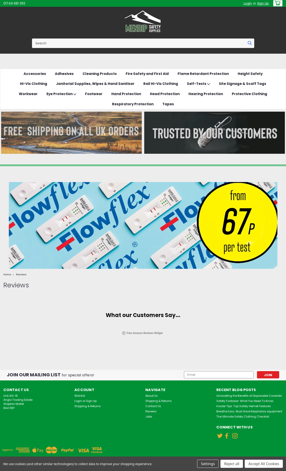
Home (7, 274)
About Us (151, 396)
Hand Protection (126, 93)
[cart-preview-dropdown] (277, 3)
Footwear (94, 93)
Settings (208, 463)
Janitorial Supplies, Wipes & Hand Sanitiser (95, 83)
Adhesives (64, 73)
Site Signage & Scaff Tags (242, 83)
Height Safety (250, 73)
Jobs (148, 416)
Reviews (21, 274)
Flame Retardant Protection (203, 73)
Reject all (231, 463)
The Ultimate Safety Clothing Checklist (242, 416)
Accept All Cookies (263, 463)
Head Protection (165, 93)
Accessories (35, 73)
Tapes (168, 104)
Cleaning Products (100, 73)
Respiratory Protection (133, 104)
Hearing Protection (205, 93)
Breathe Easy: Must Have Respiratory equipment (249, 411)
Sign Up (263, 3)
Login (248, 3)
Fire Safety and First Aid (147, 73)
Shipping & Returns (87, 406)
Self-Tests (198, 84)
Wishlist (79, 396)
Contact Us (153, 406)
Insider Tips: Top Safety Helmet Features (243, 406)
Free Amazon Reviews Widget (142, 333)
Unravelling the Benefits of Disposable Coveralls (249, 396)
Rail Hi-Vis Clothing (160, 83)
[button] (71, 133)
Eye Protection (61, 94)
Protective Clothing (249, 93)
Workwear (28, 93)
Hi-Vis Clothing (33, 83)
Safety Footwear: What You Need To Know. (245, 401)
